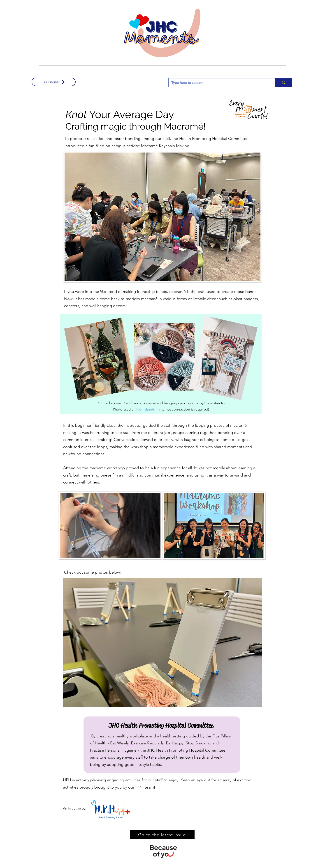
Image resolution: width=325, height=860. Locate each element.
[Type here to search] (218, 82)
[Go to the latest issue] (162, 834)
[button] (162, 642)
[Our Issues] (54, 82)
